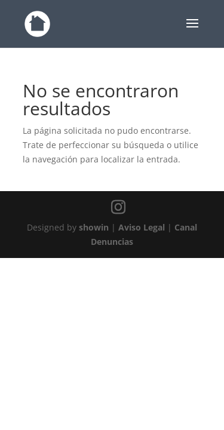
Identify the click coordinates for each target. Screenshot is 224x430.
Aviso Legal (141, 227)
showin (94, 227)
